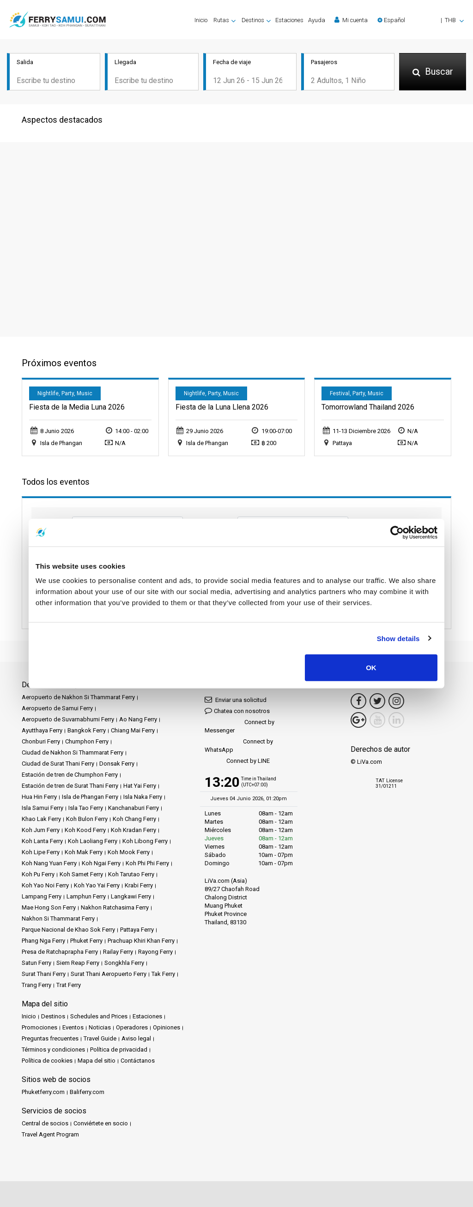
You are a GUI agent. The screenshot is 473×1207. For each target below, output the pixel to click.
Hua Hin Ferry (39, 795)
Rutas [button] (221, 20)
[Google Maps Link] (358, 719)
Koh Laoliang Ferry (92, 840)
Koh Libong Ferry (145, 840)
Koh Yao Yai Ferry (97, 884)
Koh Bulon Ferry (87, 818)
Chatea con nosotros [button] (237, 709)
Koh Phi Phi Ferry (147, 862)
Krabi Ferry (139, 884)
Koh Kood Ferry (85, 829)
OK (371, 668)
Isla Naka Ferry (142, 795)
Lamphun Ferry (86, 895)
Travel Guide (100, 1037)
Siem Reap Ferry (77, 961)
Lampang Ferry (41, 895)
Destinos (53, 1015)
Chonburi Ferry (41, 740)
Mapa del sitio (96, 1059)
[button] (420, 20)
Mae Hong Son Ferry (49, 906)
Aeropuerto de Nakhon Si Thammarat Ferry (78, 696)
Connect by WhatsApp (239, 744)
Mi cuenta (351, 20)
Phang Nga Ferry (43, 939)
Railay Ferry (118, 950)
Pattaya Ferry (137, 928)
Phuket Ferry (86, 939)
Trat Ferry (68, 984)
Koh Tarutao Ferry (131, 873)
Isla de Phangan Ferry (90, 795)
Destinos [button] (253, 20)
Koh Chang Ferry (134, 818)
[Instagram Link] (396, 700)
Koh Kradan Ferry (133, 829)
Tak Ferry (163, 972)
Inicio (200, 20)
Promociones (39, 1026)
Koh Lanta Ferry (42, 840)
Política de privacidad (118, 1048)
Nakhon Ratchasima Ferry (115, 906)
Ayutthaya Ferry (42, 729)
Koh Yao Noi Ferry (45, 884)
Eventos (73, 1026)
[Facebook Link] (358, 700)
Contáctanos (138, 1059)
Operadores (132, 1026)
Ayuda (316, 20)
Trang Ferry (36, 984)
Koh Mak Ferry (84, 851)
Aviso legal (136, 1037)
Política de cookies (47, 1059)
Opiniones (166, 1026)
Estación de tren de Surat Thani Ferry (70, 784)
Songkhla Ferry (124, 961)
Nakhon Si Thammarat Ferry (58, 917)
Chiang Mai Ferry (133, 729)
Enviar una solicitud (236, 698)
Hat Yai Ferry (139, 784)
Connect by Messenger (239, 725)
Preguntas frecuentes (50, 1037)
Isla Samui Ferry (42, 806)
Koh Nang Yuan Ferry (49, 862)
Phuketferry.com (43, 1091)
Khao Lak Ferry (41, 818)
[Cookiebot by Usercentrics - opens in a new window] (397, 532)
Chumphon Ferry (87, 740)
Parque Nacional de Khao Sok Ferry (68, 928)
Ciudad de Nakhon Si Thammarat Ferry (72, 751)
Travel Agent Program (50, 1133)
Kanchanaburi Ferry (133, 806)
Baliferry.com (87, 1091)
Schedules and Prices (98, 1015)
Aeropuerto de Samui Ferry (57, 707)
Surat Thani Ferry (44, 972)
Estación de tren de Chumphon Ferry (70, 773)
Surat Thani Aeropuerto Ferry (108, 972)
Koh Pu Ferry (38, 873)
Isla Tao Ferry (85, 806)
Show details (398, 638)
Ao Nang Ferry (138, 718)
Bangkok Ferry (86, 729)
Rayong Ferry (155, 950)
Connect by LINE (237, 760)
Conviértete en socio (100, 1122)
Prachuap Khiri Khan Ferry (141, 939)
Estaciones (289, 20)
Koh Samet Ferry (81, 873)
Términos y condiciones (53, 1048)
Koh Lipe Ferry (41, 851)
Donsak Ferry (116, 762)
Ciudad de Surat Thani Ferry (58, 762)
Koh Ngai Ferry (101, 862)
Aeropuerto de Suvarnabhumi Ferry (68, 718)
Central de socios (45, 1122)
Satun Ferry (36, 961)
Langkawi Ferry (131, 895)
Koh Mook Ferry (129, 851)
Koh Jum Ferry (41, 829)
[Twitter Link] (377, 700)
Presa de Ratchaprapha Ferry (60, 950)
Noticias (100, 1026)
